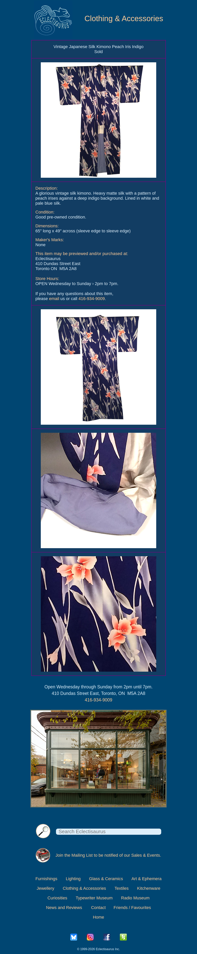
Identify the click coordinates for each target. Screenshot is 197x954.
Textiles (121, 888)
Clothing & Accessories (123, 18)
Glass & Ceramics (106, 878)
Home (98, 917)
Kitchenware (148, 888)
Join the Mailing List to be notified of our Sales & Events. (108, 855)
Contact (98, 907)
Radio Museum (135, 898)
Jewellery (45, 888)
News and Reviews (64, 907)
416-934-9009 (91, 298)
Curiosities (57, 898)
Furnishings (46, 878)
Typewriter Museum (94, 898)
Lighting (73, 878)
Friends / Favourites (132, 907)
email (54, 298)
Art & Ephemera (146, 878)
